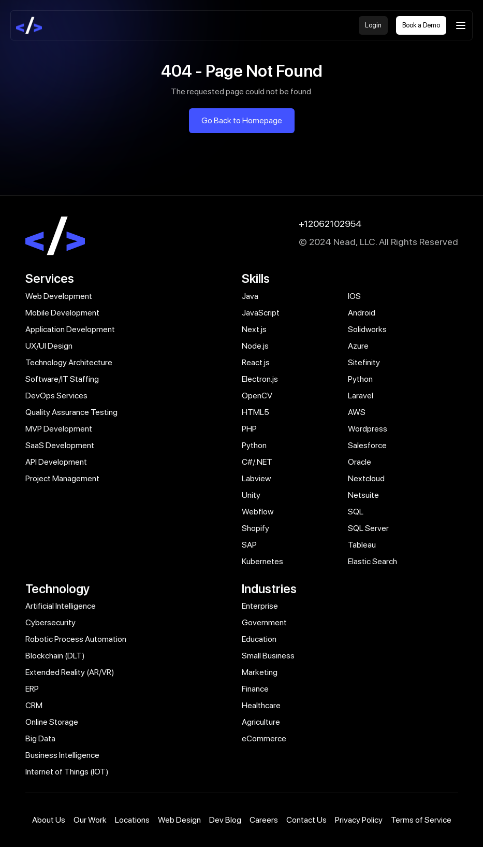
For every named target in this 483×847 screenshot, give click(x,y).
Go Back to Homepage (241, 120)
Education (259, 639)
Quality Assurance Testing (71, 412)
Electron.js (260, 379)
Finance (255, 689)
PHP (249, 429)
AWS (356, 412)
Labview (256, 478)
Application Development (70, 329)
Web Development (58, 296)
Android (361, 313)
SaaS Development (59, 445)
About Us (48, 820)
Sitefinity (364, 362)
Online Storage (51, 722)
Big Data (40, 738)
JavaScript (261, 313)
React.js (256, 362)
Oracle (359, 462)
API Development (56, 462)
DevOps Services (56, 395)
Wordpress (367, 429)
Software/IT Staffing (62, 379)
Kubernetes (262, 561)
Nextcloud (366, 478)
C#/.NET (257, 462)
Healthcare (261, 705)
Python (360, 379)
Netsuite (363, 495)
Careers (264, 820)
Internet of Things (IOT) (67, 772)
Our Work (90, 820)
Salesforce (367, 445)
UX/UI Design (48, 346)
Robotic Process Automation (75, 639)
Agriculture (261, 722)
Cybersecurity (50, 622)
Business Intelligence (62, 755)
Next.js (254, 329)
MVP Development (58, 429)
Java (250, 296)
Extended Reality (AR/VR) (69, 672)
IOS (354, 296)
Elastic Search (372, 561)
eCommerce (264, 738)
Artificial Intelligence (60, 606)
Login (373, 25)
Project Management (62, 478)
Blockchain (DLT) (55, 656)
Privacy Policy (359, 820)
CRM (33, 705)
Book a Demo (421, 25)
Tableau (362, 545)
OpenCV (257, 395)
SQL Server (368, 528)
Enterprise (260, 606)
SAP (249, 545)
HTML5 (255, 412)
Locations (132, 820)
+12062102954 (330, 223)
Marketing (259, 672)
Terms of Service (421, 820)
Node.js (255, 346)
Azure (358, 346)
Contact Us (306, 820)
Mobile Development (62, 313)
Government (264, 622)
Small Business (268, 656)
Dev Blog (225, 820)
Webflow (257, 511)
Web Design (179, 820)
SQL (355, 511)
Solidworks (367, 329)
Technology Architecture (68, 362)
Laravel (360, 395)
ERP (32, 689)
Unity (251, 495)
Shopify (255, 528)
